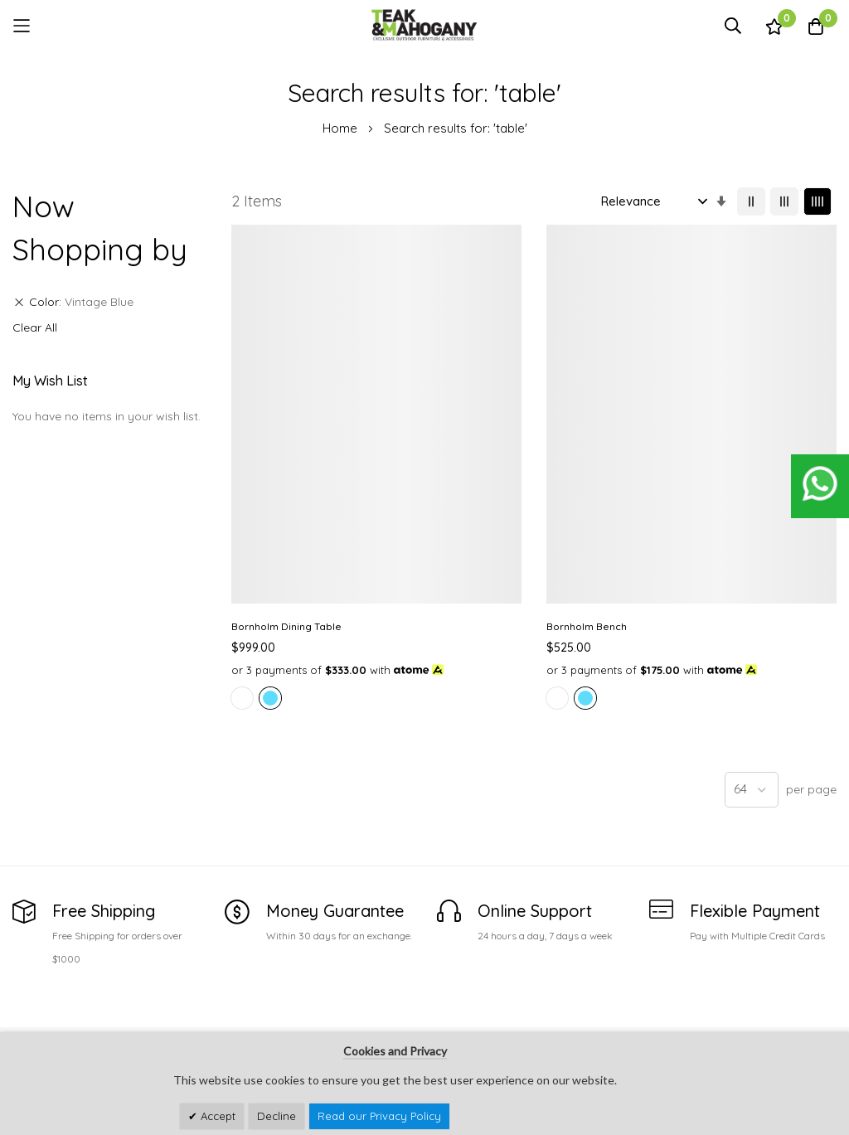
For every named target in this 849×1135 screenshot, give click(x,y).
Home (342, 128)
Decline (276, 1116)
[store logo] (424, 25)
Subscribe (812, 1007)
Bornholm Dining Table (286, 424)
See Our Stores (53, 980)
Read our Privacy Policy (379, 1116)
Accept (216, 1116)
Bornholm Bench (429, 424)
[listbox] (297, 517)
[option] (242, 515)
